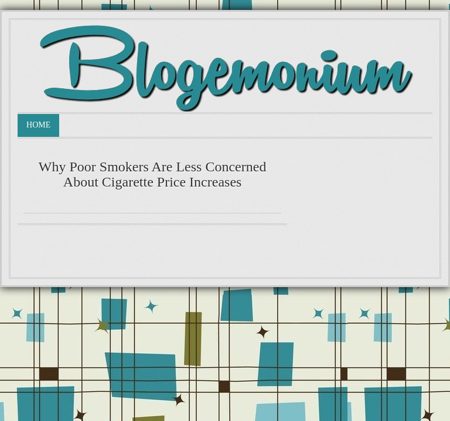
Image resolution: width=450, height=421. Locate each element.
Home (38, 124)
